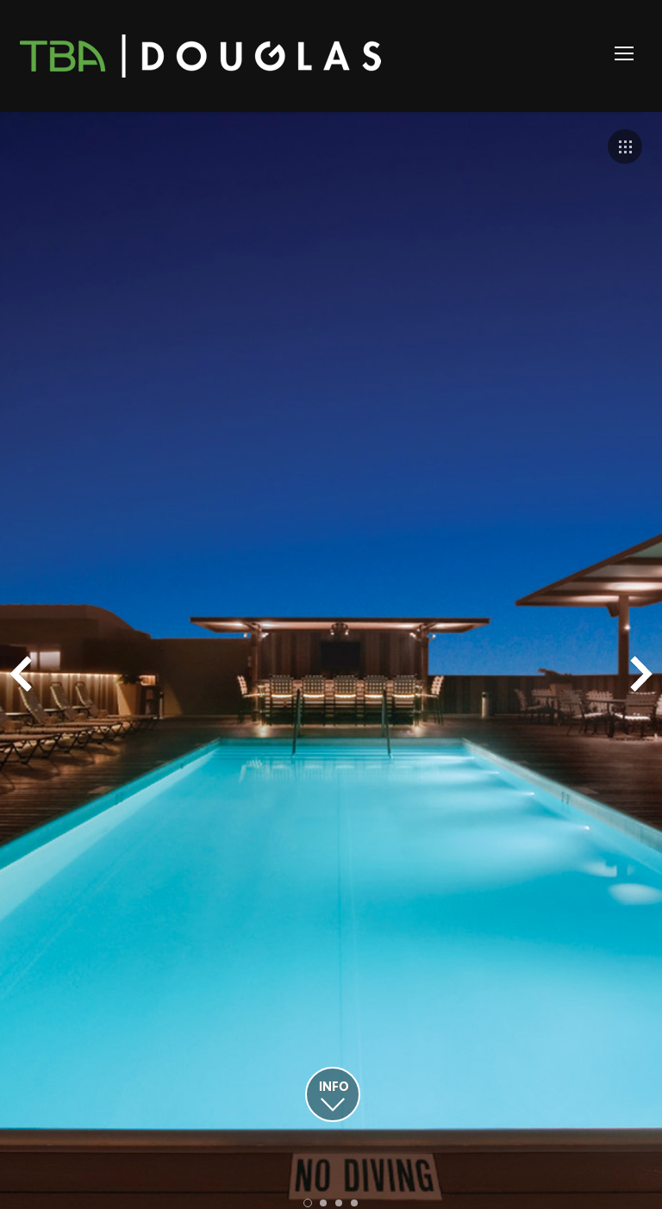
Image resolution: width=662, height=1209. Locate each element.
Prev (21, 674)
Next (641, 674)
